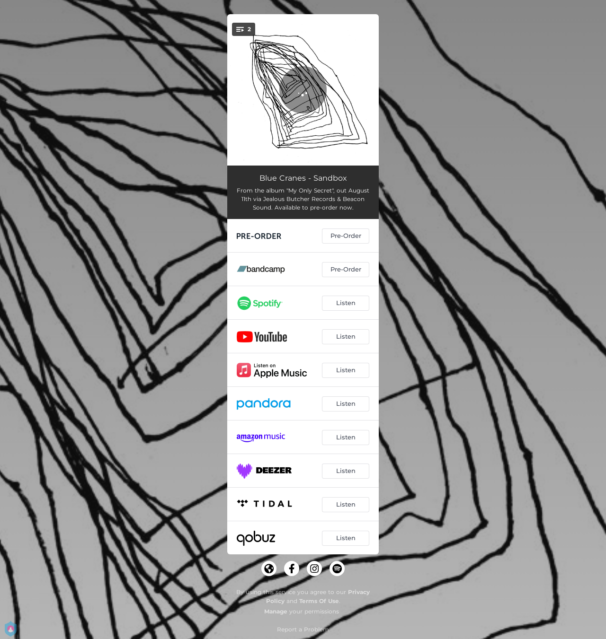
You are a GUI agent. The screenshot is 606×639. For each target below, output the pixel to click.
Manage (275, 611)
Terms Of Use (319, 600)
